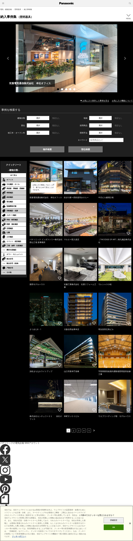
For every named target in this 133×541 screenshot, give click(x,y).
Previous (8, 58)
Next (125, 58)
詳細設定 (113, 524)
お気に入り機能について (122, 100)
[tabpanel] (66, 58)
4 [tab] (70, 89)
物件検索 (47, 149)
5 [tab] (74, 89)
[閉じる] (130, 527)
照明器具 (18, 9)
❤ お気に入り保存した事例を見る (94, 100)
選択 (38, 118)
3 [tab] (66, 89)
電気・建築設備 (6, 9)
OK (113, 531)
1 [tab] (58, 89)
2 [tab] (62, 89)
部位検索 (85, 149)
